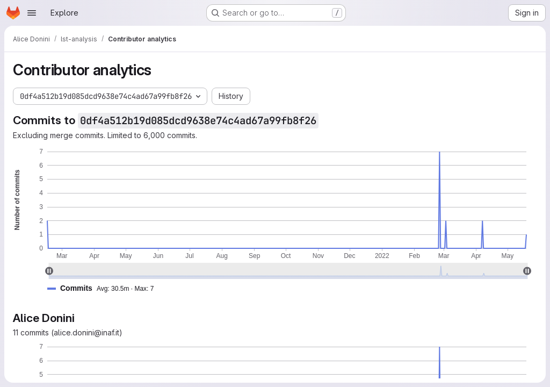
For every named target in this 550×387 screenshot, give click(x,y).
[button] (104, 288)
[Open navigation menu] (31, 13)
